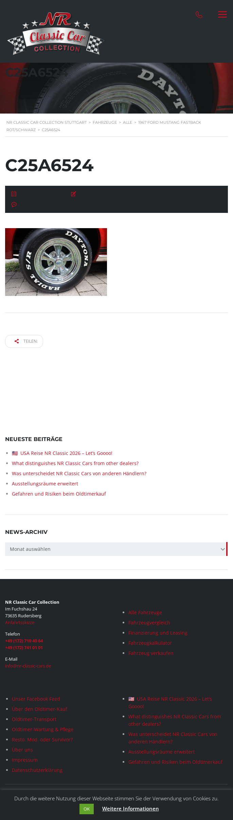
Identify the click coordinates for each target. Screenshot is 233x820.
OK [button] (87, 809)
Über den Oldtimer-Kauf (39, 709)
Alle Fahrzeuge (145, 612)
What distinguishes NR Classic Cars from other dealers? (75, 463)
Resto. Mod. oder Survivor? (42, 739)
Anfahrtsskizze (19, 622)
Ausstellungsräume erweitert (45, 483)
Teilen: (26, 341)
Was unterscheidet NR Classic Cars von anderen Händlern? (79, 473)
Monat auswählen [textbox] (30, 549)
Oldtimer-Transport (34, 719)
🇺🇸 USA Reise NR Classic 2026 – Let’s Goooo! (62, 453)
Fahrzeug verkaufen (151, 653)
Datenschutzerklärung (37, 770)
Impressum (25, 760)
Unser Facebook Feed (36, 699)
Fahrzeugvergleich (149, 622)
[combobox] (116, 549)
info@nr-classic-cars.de (28, 666)
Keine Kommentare (39, 204)
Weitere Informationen (130, 808)
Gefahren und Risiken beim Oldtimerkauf (59, 494)
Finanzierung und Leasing (157, 632)
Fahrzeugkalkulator (150, 643)
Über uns (22, 749)
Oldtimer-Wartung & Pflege (42, 729)
